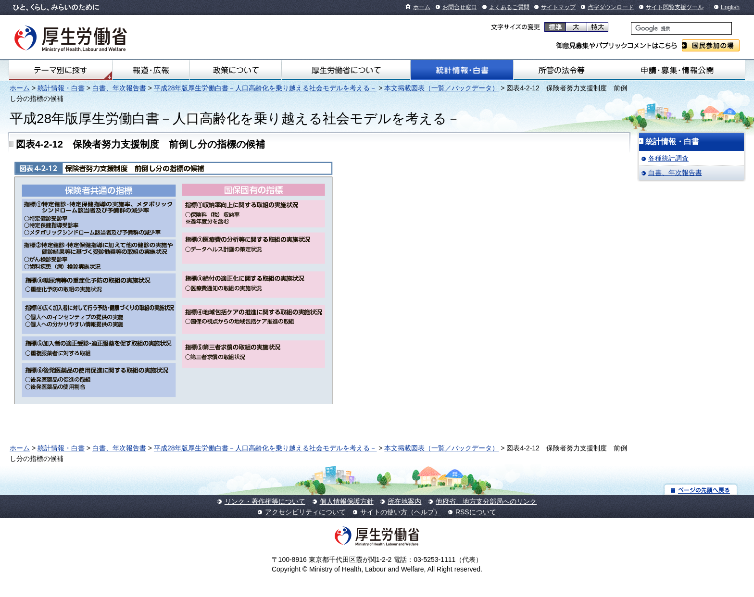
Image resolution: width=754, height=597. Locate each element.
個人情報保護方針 (347, 501)
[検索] (681, 28)
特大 (597, 27)
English (730, 7)
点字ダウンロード (611, 7)
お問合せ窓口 (459, 7)
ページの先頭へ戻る (701, 489)
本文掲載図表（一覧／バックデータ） (441, 88)
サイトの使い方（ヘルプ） (400, 512)
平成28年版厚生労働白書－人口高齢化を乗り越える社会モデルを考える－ (265, 88)
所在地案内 (404, 501)
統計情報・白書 (462, 70)
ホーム (421, 7)
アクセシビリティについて (305, 512)
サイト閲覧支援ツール (675, 7)
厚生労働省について (346, 70)
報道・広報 (151, 70)
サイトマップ (558, 7)
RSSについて (475, 512)
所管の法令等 (561, 70)
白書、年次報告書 (119, 88)
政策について (235, 70)
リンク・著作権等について (265, 501)
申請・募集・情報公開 (677, 70)
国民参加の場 (711, 45)
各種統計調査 (668, 158)
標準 (555, 27)
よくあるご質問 (509, 7)
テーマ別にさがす (60, 70)
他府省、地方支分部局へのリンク (486, 501)
